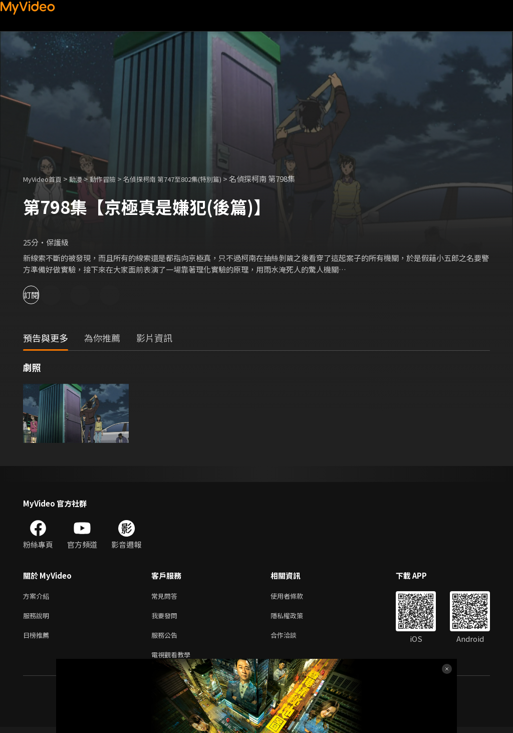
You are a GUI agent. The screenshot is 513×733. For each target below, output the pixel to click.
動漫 (83, 178)
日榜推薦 (38, 638)
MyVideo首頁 (46, 178)
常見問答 (166, 596)
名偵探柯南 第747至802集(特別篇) (193, 178)
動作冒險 (114, 178)
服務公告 (166, 638)
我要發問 (166, 617)
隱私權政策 (295, 617)
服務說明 (38, 617)
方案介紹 (38, 596)
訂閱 (43, 295)
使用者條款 (295, 596)
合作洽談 (292, 638)
